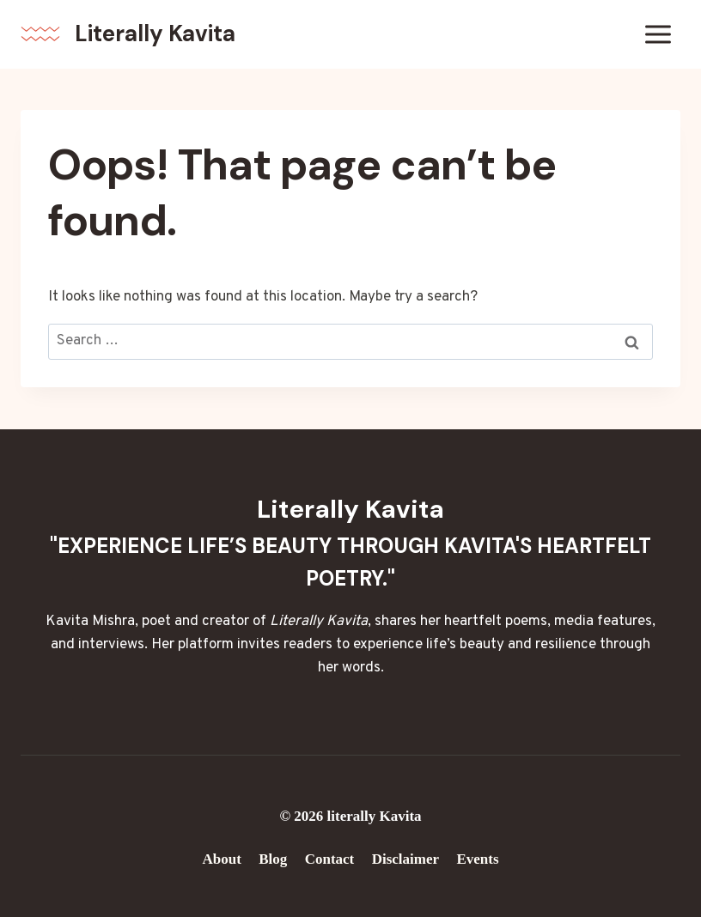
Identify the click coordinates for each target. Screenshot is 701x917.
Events (477, 859)
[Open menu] (657, 34)
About (221, 859)
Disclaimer (405, 859)
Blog (273, 859)
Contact (330, 859)
